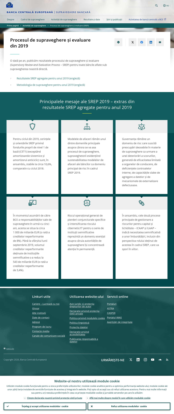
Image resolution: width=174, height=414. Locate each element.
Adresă (36, 322)
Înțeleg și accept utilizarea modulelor (45, 406)
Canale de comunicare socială (48, 335)
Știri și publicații (114, 19)
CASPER (111, 313)
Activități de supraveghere (64, 19)
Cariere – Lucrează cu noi (46, 303)
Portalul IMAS (114, 317)
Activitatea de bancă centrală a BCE (148, 19)
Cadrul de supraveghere (33, 19)
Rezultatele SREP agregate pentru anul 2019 (43, 78)
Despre (10, 19)
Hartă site (10, 348)
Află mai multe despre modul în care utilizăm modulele (119, 398)
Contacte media (40, 331)
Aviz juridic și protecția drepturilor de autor (82, 305)
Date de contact (40, 317)
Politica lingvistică (79, 322)
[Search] (141, 5)
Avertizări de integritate (119, 322)
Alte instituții (39, 313)
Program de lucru (41, 326)
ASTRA (110, 308)
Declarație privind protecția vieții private (84, 312)
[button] (161, 5)
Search (156, 5)
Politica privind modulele (87, 318)
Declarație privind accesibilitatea (79, 333)
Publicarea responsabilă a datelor (84, 340)
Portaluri (112, 303)
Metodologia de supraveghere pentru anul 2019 (45, 85)
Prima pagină (13, 25)
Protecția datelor (79, 327)
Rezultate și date (92, 19)
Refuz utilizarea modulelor (129, 406)
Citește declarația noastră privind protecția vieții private (54, 398)
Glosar (35, 308)
